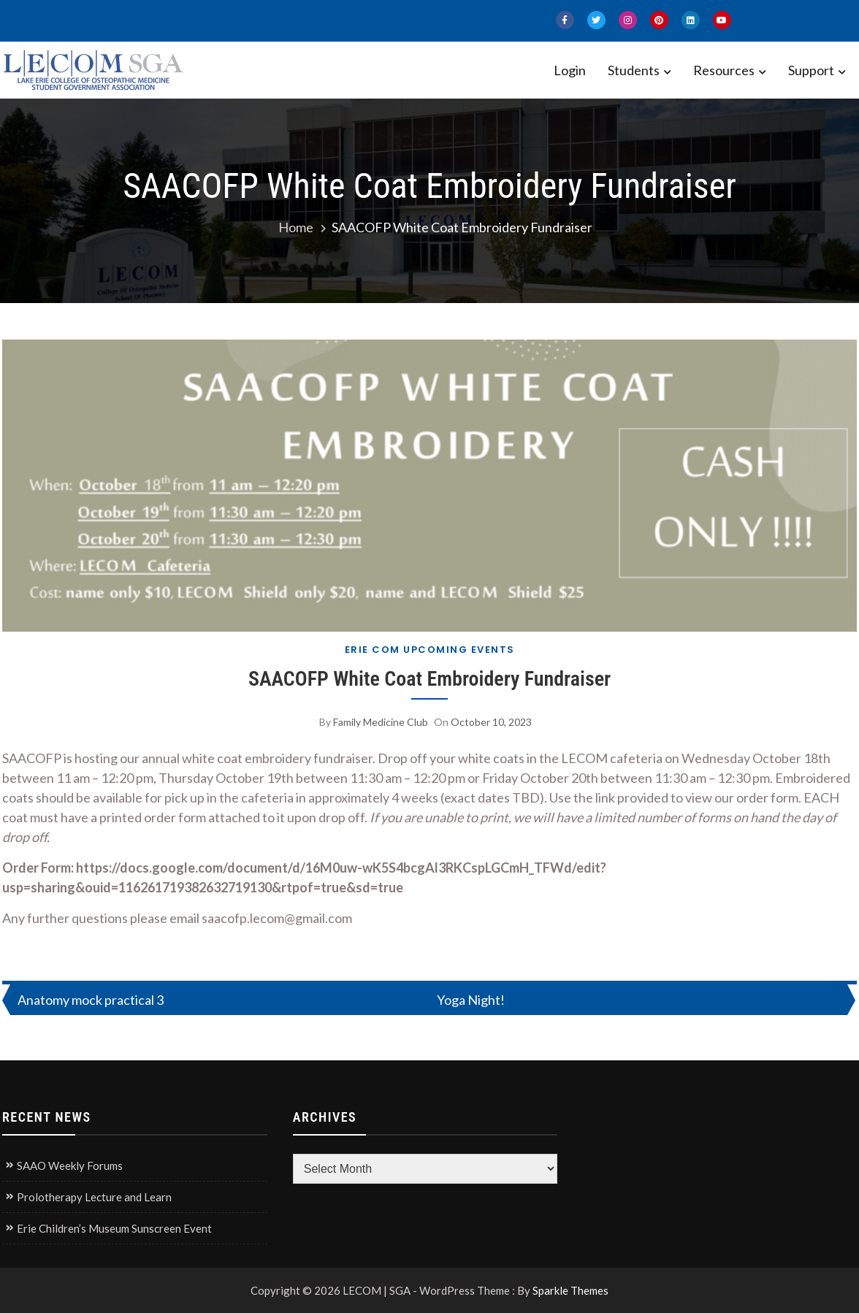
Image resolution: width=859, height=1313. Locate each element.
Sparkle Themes (570, 1290)
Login (570, 70)
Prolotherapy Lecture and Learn (94, 1196)
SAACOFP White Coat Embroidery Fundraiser (429, 679)
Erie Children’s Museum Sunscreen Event (114, 1228)
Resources (724, 70)
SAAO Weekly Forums (70, 1165)
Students (634, 70)
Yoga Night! (471, 1000)
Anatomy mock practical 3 (91, 1000)
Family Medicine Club (380, 722)
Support (811, 70)
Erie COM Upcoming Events (430, 649)
